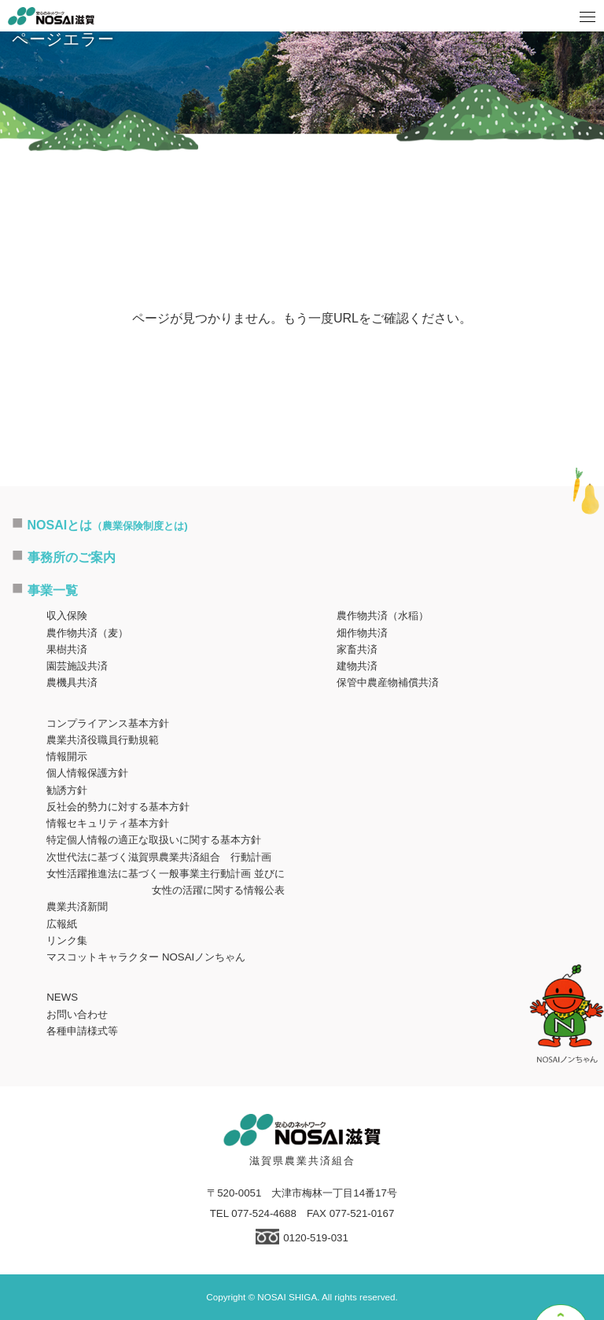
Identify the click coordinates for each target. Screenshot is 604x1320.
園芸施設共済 (77, 666)
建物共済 (357, 666)
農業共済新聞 (77, 907)
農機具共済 (72, 682)
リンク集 (66, 940)
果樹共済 (66, 649)
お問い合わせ (77, 1014)
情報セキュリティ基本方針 (107, 823)
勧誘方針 (66, 790)
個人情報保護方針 (87, 773)
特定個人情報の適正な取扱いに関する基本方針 (153, 840)
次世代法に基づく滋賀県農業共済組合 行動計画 (158, 857)
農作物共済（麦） (87, 633)
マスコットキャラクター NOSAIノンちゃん (145, 957)
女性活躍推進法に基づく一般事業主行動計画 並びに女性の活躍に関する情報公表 (165, 882)
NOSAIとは (108, 525)
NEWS (62, 997)
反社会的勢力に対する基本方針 (118, 807)
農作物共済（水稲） (383, 615)
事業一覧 (53, 590)
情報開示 (66, 756)
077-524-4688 (263, 1213)
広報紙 (61, 924)
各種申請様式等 (82, 1031)
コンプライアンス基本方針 (107, 723)
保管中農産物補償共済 (388, 682)
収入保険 (66, 615)
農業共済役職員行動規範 (102, 740)
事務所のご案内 (72, 557)
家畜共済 (357, 649)
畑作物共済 (362, 633)
